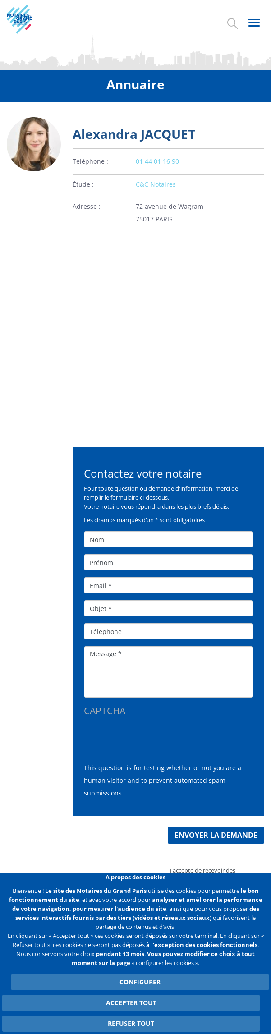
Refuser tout (131, 1023)
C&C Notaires (156, 184)
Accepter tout (131, 1002)
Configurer (140, 982)
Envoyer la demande (216, 835)
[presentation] (152, 744)
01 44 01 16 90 (157, 161)
